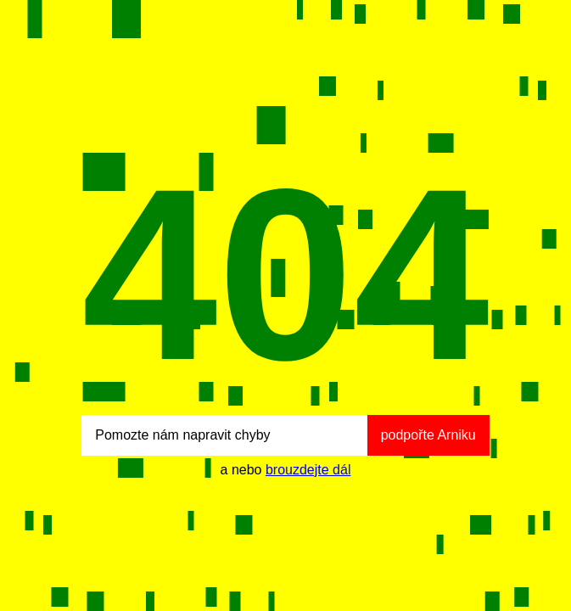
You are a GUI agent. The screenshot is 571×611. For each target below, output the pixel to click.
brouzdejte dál (308, 469)
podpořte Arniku (428, 435)
